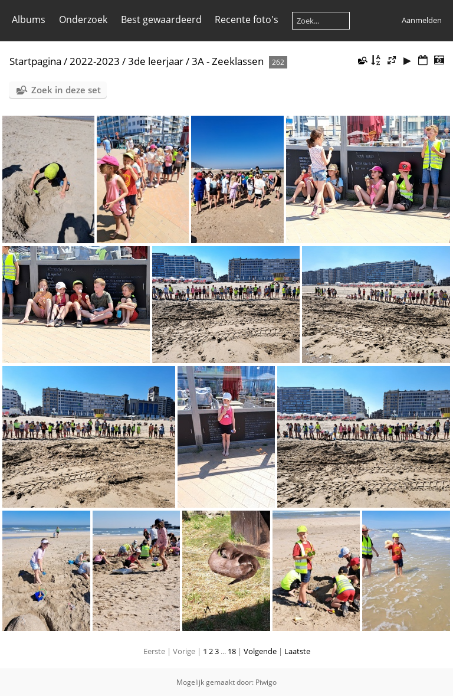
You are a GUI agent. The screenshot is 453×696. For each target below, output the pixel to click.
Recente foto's (246, 19)
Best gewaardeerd (161, 19)
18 (232, 651)
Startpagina (35, 61)
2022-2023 (95, 61)
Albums (28, 19)
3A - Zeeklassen (228, 61)
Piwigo (266, 682)
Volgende (260, 651)
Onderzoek (83, 19)
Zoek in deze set (66, 90)
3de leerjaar (155, 61)
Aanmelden (422, 20)
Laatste (297, 651)
